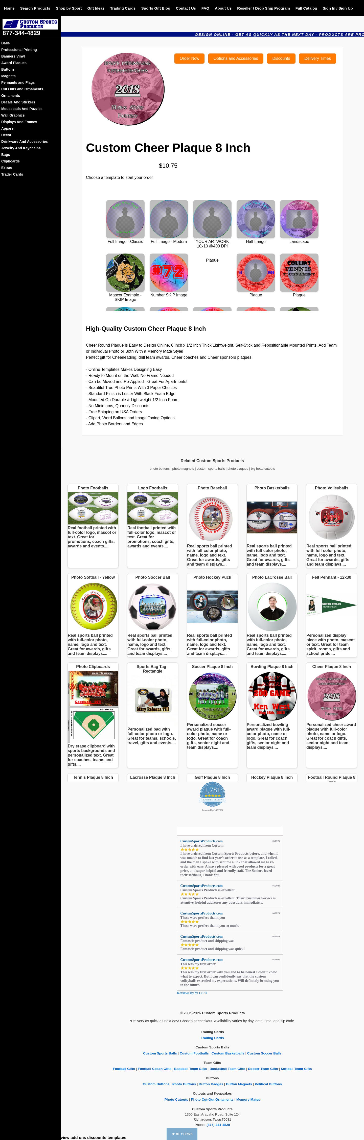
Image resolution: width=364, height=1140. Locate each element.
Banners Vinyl (13, 56)
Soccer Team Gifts (263, 1069)
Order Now (189, 58)
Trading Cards (123, 8)
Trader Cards (12, 174)
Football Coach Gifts (154, 1069)
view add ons (73, 1137)
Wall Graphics (13, 115)
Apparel (7, 128)
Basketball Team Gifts (227, 1069)
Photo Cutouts (176, 1099)
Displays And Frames (19, 122)
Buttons (8, 69)
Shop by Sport (69, 8)
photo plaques (238, 468)
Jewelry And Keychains (21, 148)
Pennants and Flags (18, 82)
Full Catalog (306, 8)
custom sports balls (211, 468)
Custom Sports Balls (160, 1053)
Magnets (8, 76)
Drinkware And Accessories (24, 142)
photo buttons (160, 468)
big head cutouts (263, 468)
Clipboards (10, 161)
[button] (182, 1134)
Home (9, 8)
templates (116, 1137)
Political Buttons (268, 1084)
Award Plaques (14, 63)
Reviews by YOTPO (192, 993)
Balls (5, 43)
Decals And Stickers (18, 102)
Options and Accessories (236, 58)
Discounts (281, 58)
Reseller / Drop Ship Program (263, 8)
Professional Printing (19, 50)
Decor (6, 135)
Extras (6, 168)
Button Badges (211, 1084)
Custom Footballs (194, 1053)
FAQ (205, 8)
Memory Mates (248, 1099)
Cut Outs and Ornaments (22, 89)
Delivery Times (317, 58)
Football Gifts (124, 1069)
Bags (5, 155)
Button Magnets (239, 1084)
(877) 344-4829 (218, 1125)
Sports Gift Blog (155, 8)
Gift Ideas (95, 8)
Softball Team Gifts (296, 1069)
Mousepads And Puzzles (21, 109)
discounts (96, 1137)
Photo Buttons (184, 1084)
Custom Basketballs (228, 1053)
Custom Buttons (156, 1084)
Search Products (35, 8)
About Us (223, 8)
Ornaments (10, 96)
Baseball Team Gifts (190, 1069)
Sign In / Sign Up (338, 8)
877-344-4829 (21, 33)
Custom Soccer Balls (264, 1053)
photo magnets (183, 468)
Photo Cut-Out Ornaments (212, 1099)
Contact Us (186, 8)
